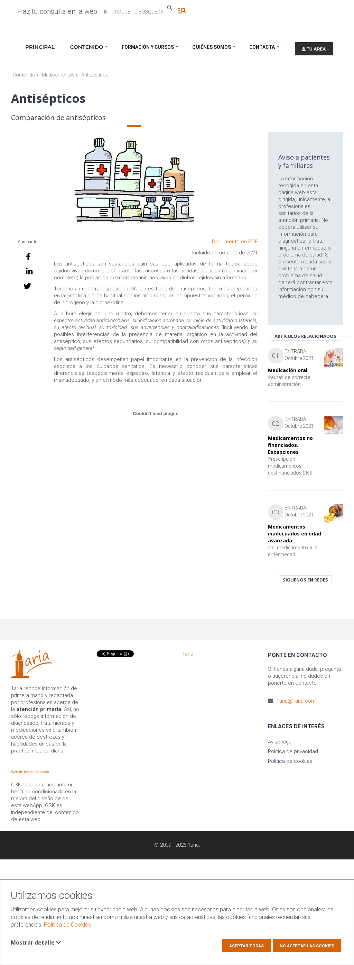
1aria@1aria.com (296, 701)
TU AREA (314, 49)
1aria (187, 654)
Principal (40, 47)
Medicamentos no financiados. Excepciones (290, 445)
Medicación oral (287, 370)
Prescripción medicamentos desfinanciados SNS (290, 466)
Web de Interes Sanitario (30, 772)
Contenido (25, 75)
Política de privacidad (293, 751)
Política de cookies (290, 761)
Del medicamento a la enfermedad (292, 551)
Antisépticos (95, 75)
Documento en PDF (235, 241)
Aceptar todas (246, 946)
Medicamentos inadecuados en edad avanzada (294, 533)
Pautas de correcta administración (289, 380)
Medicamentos (60, 75)
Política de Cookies (67, 924)
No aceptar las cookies (307, 946)
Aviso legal (280, 742)
